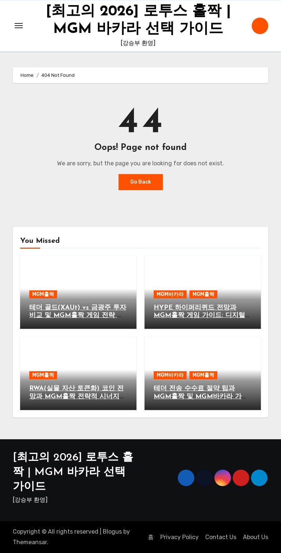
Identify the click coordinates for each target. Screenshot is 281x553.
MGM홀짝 (43, 294)
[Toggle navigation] (19, 25)
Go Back (140, 182)
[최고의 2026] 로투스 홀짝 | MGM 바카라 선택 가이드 (73, 472)
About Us (255, 537)
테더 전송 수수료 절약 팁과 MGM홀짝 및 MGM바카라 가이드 (201, 396)
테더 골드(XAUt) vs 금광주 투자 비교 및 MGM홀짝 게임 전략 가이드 (77, 315)
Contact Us (220, 537)
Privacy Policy (179, 537)
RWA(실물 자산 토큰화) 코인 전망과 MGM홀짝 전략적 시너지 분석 (76, 396)
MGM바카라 (170, 294)
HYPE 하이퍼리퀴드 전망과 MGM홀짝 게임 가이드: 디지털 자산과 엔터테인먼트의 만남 (199, 315)
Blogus (112, 531)
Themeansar (30, 542)
